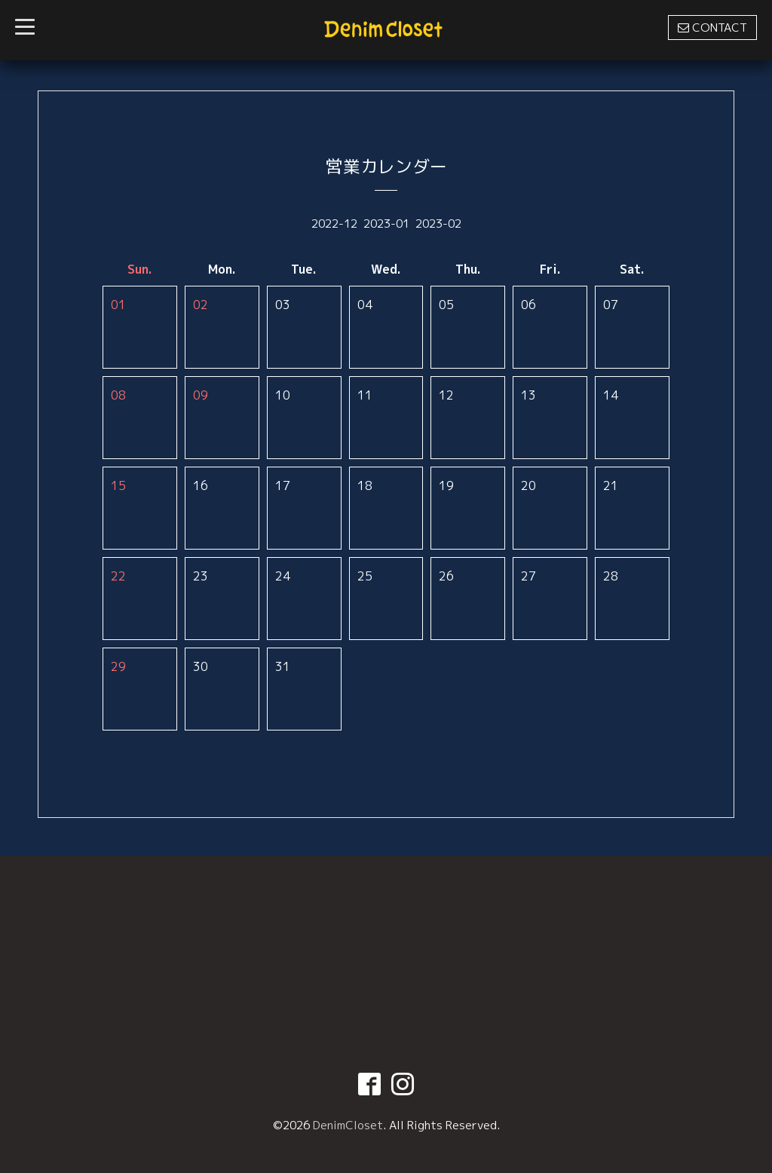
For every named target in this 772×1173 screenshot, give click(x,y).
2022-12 (334, 223)
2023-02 (438, 223)
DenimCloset (348, 1125)
